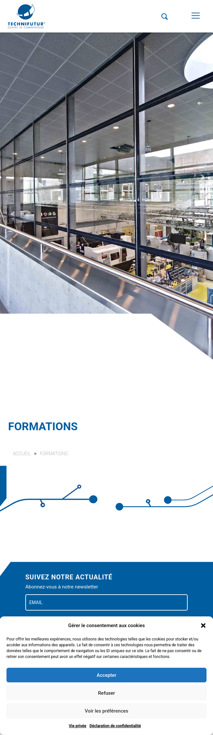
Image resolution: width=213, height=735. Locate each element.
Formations (54, 453)
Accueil (22, 453)
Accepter (106, 675)
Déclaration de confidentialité (115, 726)
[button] (203, 625)
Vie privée (77, 726)
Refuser (106, 693)
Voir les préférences (106, 711)
